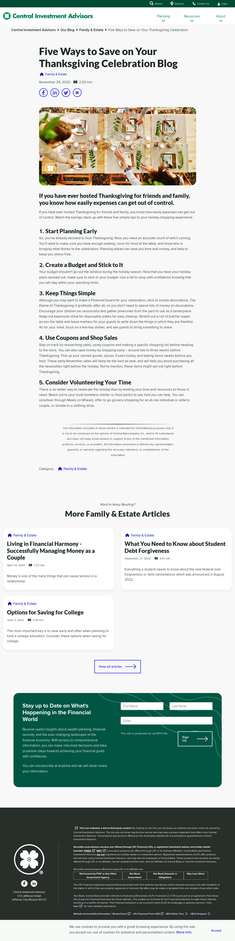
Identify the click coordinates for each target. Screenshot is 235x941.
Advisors (177, 3)
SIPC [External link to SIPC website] (99, 851)
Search (156, 3)
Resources (192, 18)
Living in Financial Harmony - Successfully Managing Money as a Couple (51, 550)
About (220, 18)
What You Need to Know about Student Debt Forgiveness (175, 547)
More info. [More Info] (184, 932)
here (76, 906)
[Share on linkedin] (54, 92)
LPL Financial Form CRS (146, 914)
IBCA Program (199, 914)
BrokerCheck (119, 914)
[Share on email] (77, 92)
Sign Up (185, 739)
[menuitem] (163, 16)
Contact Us (200, 3)
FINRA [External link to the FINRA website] (87, 851)
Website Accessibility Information (92, 914)
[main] (117, 416)
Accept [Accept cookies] (216, 931)
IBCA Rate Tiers (175, 914)
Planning (163, 18)
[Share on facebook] (43, 92)
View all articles (110, 666)
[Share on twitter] (66, 92)
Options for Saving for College (45, 612)
